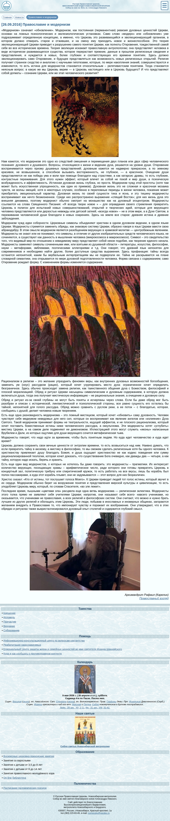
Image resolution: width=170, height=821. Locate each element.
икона (26, 701)
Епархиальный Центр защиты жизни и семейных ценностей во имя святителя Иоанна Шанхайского (62, 649)
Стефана (61, 701)
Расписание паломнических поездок (25, 788)
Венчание (9, 626)
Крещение (9, 613)
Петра (87, 704)
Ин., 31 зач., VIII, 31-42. (98, 707)
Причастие (9, 621)
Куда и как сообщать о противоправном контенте (32, 653)
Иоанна (38, 704)
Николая (76, 704)
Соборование (11, 630)
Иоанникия (135, 701)
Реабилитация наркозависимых (22, 644)
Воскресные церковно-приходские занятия (28, 756)
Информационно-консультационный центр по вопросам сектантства (44, 640)
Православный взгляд (154, 598)
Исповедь (9, 617)
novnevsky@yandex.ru (99, 813)
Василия (17, 701)
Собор (95, 704)
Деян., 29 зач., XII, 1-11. (72, 707)
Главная (7, 17)
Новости (19, 17)
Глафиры (111, 701)
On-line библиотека (14, 777)
